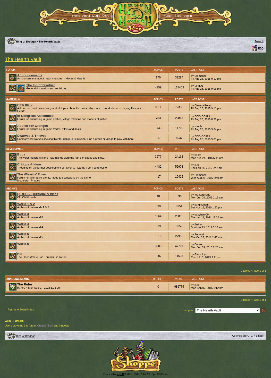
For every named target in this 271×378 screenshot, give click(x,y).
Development (15, 149)
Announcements (29, 75)
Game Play (13, 99)
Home (76, 15)
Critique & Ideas (29, 164)
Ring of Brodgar (26, 41)
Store (178, 15)
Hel (19, 254)
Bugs (21, 154)
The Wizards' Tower (32, 174)
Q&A (105, 15)
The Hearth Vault (49, 41)
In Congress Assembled (35, 116)
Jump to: (188, 310)
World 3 (23, 214)
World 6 (23, 244)
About (86, 15)
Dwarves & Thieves (31, 135)
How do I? (25, 105)
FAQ (260, 48)
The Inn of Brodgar (40, 85)
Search (258, 41)
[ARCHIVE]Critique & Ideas (37, 194)
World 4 (23, 224)
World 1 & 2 (26, 204)
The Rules (25, 284)
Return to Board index (21, 309)
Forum (168, 15)
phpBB (120, 374)
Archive (11, 188)
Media (96, 15)
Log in (188, 15)
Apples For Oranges (32, 126)
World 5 (23, 234)
